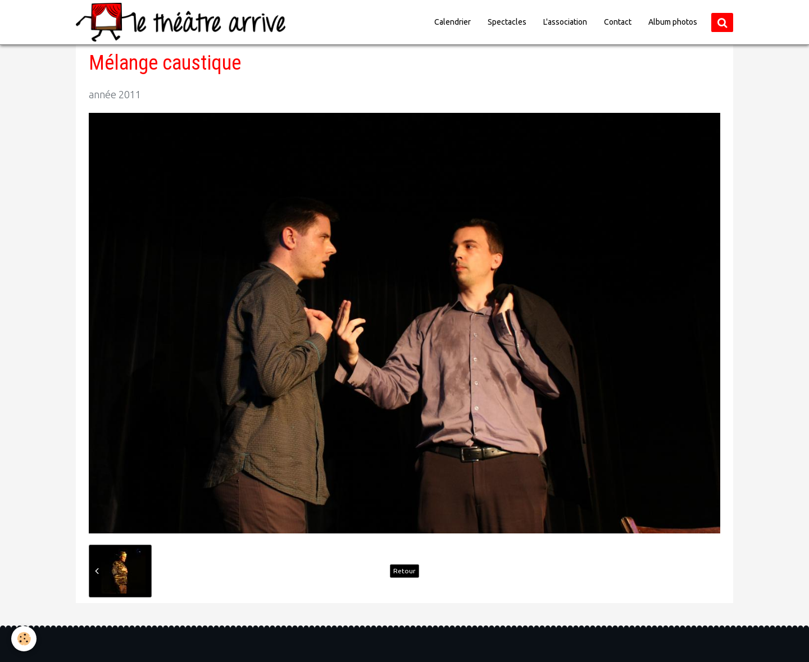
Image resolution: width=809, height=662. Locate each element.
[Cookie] (24, 638)
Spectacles (507, 21)
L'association (565, 21)
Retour (404, 570)
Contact (617, 21)
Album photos (672, 21)
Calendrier (452, 21)
